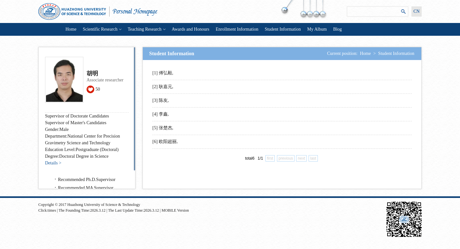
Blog (337, 29)
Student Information (283, 29)
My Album (317, 29)
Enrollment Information (237, 29)
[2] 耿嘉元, (162, 86)
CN (416, 11)
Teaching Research (146, 29)
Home (70, 29)
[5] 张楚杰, (162, 127)
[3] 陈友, (160, 100)
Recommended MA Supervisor (85, 187)
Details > (53, 163)
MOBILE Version (175, 210)
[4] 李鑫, (160, 114)
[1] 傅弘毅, (162, 73)
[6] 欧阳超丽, (165, 141)
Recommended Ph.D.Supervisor (87, 179)
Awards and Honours (191, 29)
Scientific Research (102, 29)
